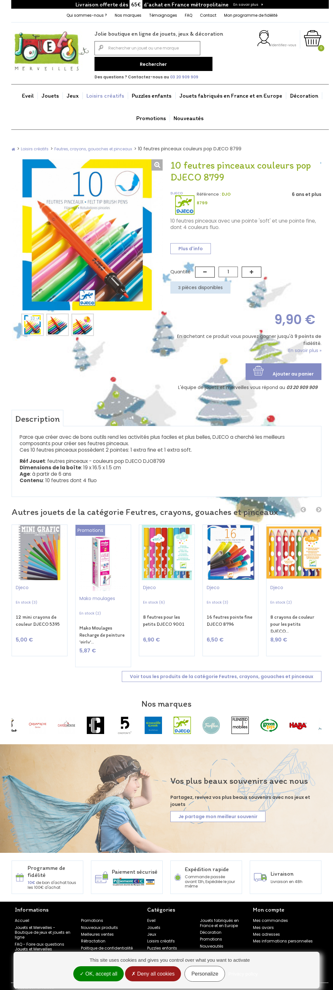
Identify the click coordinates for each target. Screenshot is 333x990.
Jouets (50, 92)
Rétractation (93, 929)
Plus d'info (190, 246)
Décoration (304, 92)
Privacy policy (243, 974)
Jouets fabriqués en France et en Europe (230, 92)
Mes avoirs (263, 915)
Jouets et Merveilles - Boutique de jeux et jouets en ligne (42, 920)
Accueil (22, 909)
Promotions (151, 115)
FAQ (188, 15)
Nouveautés (189, 115)
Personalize (204, 974)
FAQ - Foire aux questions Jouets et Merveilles (39, 935)
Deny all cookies (153, 974)
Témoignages (163, 15)
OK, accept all (98, 974)
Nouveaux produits (99, 915)
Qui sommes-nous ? (87, 15)
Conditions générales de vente (105, 946)
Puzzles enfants (152, 92)
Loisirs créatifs (105, 92)
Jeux (73, 92)
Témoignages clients (36, 944)
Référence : (209, 191)
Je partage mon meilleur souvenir (217, 805)
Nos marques (128, 15)
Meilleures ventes (97, 922)
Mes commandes (270, 909)
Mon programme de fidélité (250, 15)
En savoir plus (245, 4)
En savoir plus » (304, 347)
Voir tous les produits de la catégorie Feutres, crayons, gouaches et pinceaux (221, 664)
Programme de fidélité (36, 951)
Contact (208, 15)
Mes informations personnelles (283, 929)
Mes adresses (266, 922)
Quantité (180, 268)
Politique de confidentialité (107, 936)
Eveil (28, 92)
